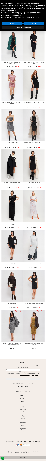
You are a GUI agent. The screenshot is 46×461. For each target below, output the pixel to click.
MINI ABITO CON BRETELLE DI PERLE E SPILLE (12, 183)
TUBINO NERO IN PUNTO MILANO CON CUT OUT (34, 63)
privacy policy (35, 375)
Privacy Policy (23, 408)
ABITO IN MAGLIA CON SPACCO (33, 263)
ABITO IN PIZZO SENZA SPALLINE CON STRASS (34, 344)
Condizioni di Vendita (23, 405)
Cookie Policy (23, 409)
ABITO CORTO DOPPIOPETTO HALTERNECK (34, 102)
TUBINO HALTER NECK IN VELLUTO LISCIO (34, 142)
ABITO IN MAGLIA (12, 303)
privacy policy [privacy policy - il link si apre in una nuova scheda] (14, 5)
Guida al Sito (23, 422)
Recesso (23, 406)
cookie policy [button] (13, 10)
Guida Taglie (23, 428)
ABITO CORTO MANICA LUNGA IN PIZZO (12, 263)
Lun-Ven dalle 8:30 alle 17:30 (23, 391)
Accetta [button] (34, 23)
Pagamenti (23, 425)
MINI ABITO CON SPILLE (34, 182)
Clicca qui (30, 383)
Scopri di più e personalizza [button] (23, 27)
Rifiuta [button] (12, 23)
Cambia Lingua (23, 457)
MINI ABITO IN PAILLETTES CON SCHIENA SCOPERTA (12, 103)
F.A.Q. (23, 431)
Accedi (23, 416)
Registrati (23, 415)
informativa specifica (25, 375)
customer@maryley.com (23, 390)
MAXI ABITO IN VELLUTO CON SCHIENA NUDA (12, 223)
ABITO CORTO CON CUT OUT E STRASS (34, 303)
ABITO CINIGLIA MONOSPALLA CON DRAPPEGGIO (12, 63)
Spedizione (23, 423)
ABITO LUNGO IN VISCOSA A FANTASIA (33, 223)
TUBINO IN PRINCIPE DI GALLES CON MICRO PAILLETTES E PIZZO (12, 344)
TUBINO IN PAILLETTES (12, 142)
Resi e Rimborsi (23, 427)
